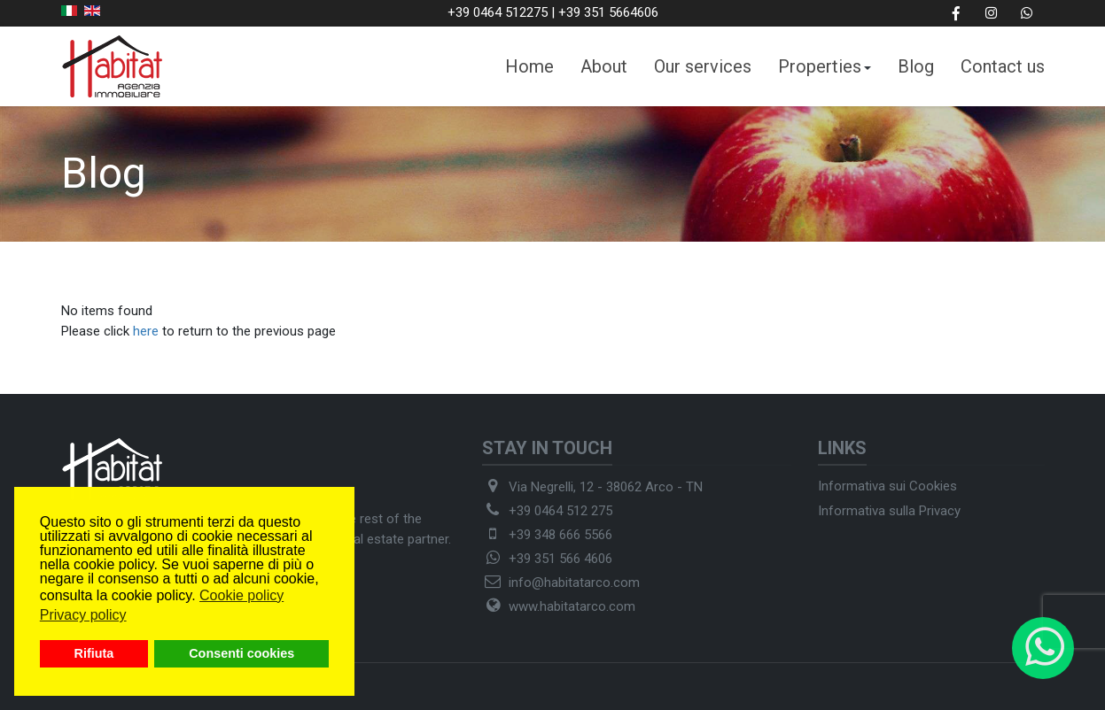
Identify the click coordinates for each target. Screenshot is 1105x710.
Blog (916, 66)
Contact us (1003, 66)
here (146, 331)
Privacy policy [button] (83, 614)
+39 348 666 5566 (560, 535)
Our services (702, 66)
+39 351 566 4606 (560, 559)
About (603, 66)
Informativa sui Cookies (887, 486)
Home (529, 66)
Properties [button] (824, 66)
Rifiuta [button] (94, 653)
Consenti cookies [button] (241, 653)
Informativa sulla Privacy (889, 511)
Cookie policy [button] (241, 595)
